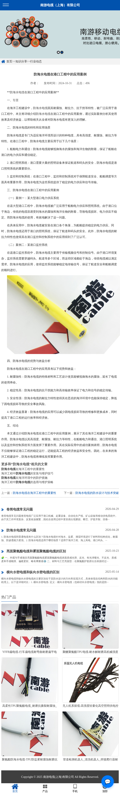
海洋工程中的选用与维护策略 (27, 482)
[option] (60, 34)
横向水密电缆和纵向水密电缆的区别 (30, 572)
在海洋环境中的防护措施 (24, 477)
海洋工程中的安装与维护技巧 (27, 473)
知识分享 (21, 61)
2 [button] (62, 52)
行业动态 (36, 61)
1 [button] (58, 52)
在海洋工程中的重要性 (23, 469)
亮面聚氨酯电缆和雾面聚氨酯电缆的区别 (33, 551)
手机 (75, 788)
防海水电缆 (17, 92)
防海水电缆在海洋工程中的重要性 (34, 493)
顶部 (105, 788)
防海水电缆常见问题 (18, 531)
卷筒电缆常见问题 (17, 510)
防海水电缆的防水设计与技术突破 (97, 493)
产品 (45, 788)
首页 (9, 61)
